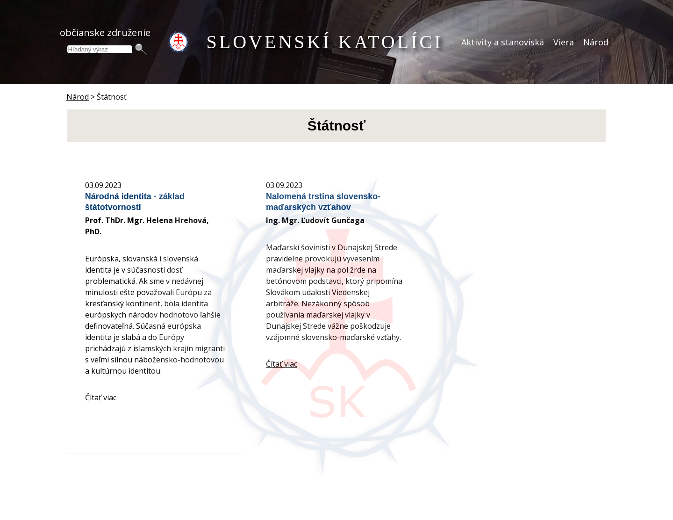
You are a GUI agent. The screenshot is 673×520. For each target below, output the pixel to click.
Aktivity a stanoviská (502, 42)
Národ (596, 42)
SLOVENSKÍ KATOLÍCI (325, 41)
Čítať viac (100, 397)
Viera (563, 42)
